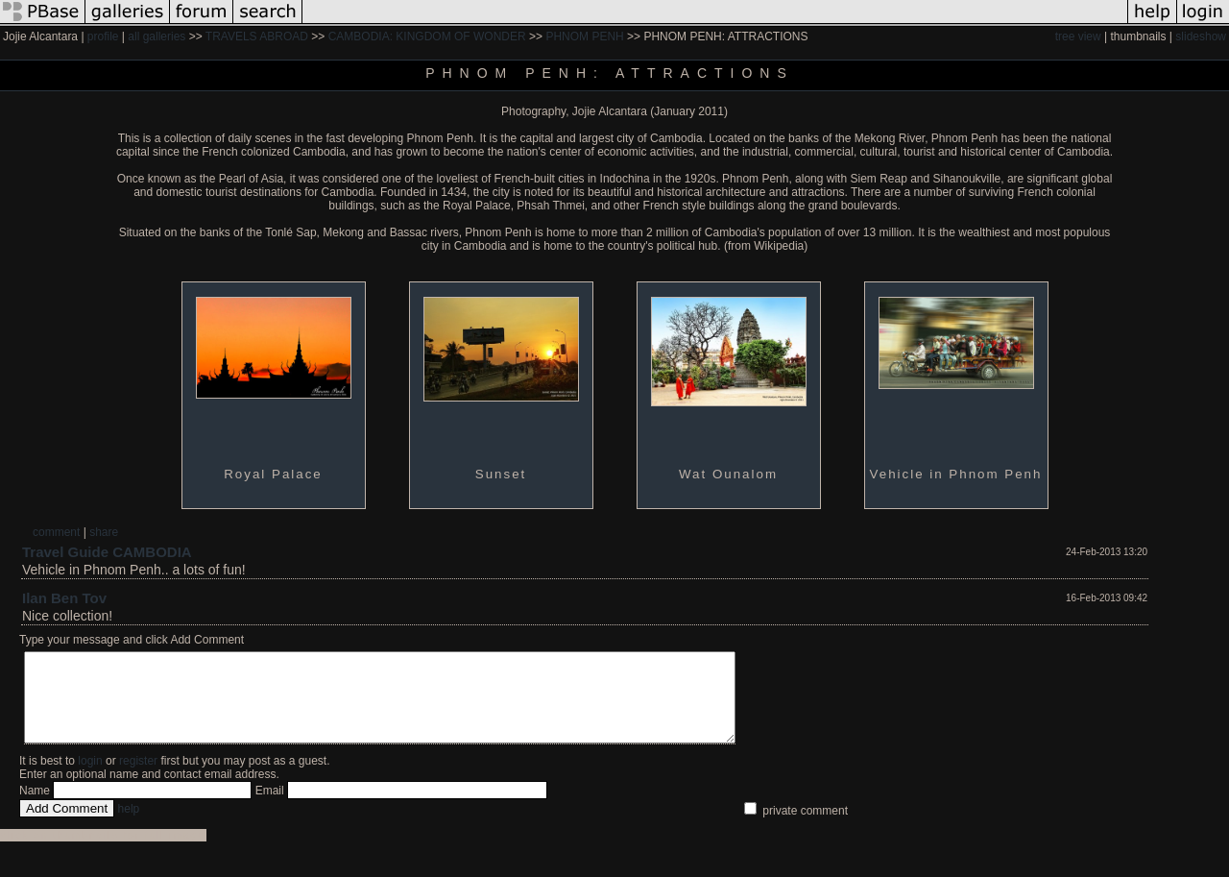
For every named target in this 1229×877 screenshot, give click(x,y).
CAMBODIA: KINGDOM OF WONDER (427, 36)
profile (103, 36)
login (90, 778)
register (138, 778)
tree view (1078, 36)
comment (56, 532)
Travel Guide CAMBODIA (107, 552)
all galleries (156, 36)
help (129, 826)
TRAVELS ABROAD (256, 36)
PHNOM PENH (584, 36)
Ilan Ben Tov (64, 598)
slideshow (1200, 36)
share (103, 532)
